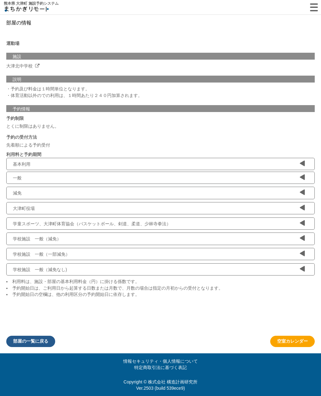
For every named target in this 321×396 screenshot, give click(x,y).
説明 (17, 79)
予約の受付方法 (21, 137)
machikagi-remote (27, 10)
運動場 (12, 43)
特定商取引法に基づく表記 (160, 367)
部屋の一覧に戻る (30, 341)
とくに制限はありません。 (32, 126)
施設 (17, 56)
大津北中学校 (20, 65)
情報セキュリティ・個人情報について (160, 361)
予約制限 (15, 118)
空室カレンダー (292, 341)
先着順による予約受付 (28, 144)
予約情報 (21, 108)
